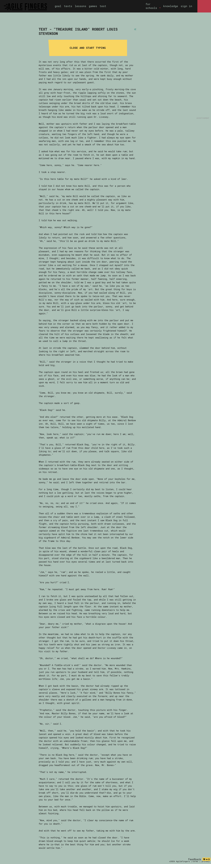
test (103, 6)
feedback (194, 859)
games (93, 6)
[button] (153, 6)
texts (68, 6)
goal (58, 6)
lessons (80, 6)
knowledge (170, 6)
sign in (186, 6)
